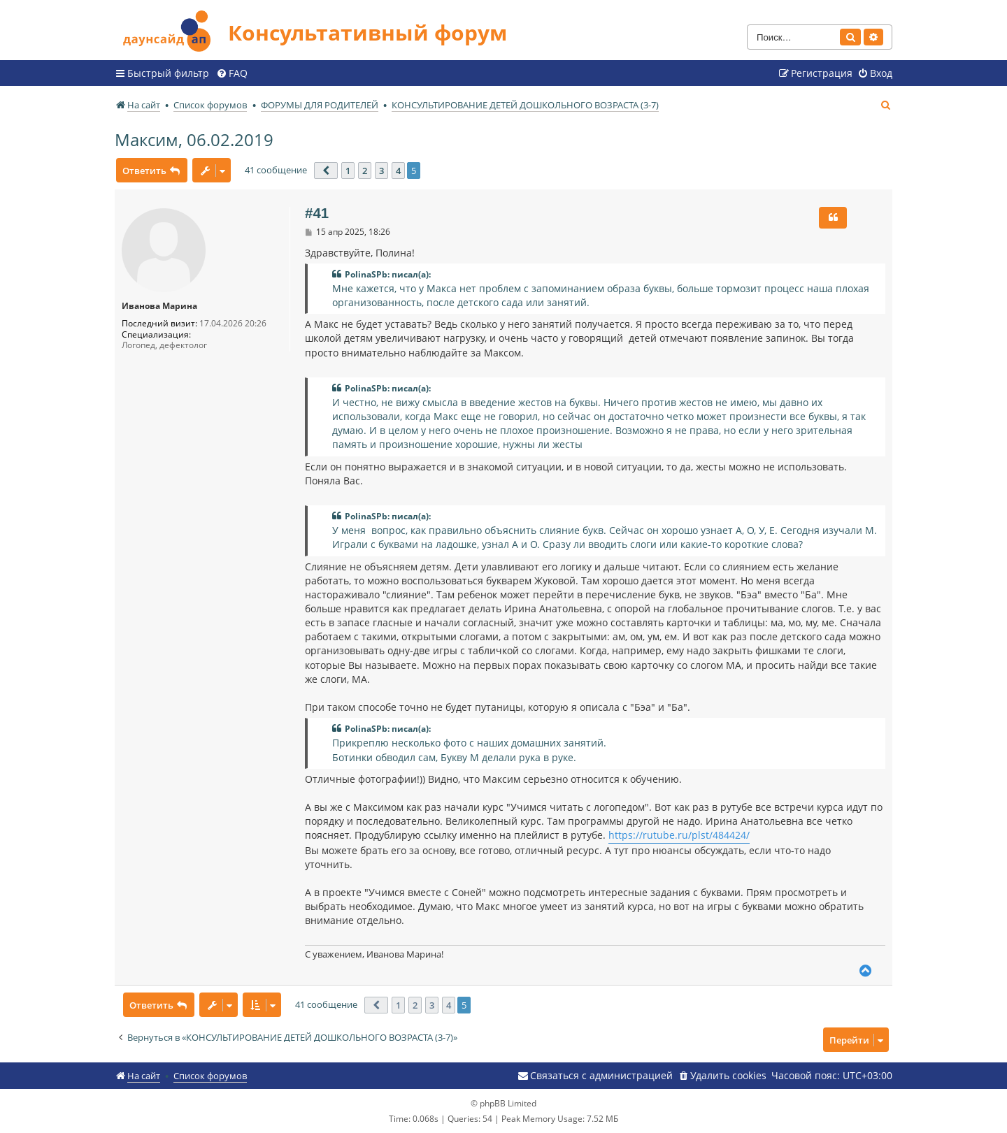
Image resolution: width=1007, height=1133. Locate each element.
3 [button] (381, 170)
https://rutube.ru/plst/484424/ (679, 835)
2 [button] (364, 170)
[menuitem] (232, 73)
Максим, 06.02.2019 (194, 139)
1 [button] (347, 170)
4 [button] (398, 170)
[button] (326, 170)
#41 (317, 213)
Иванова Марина (159, 306)
